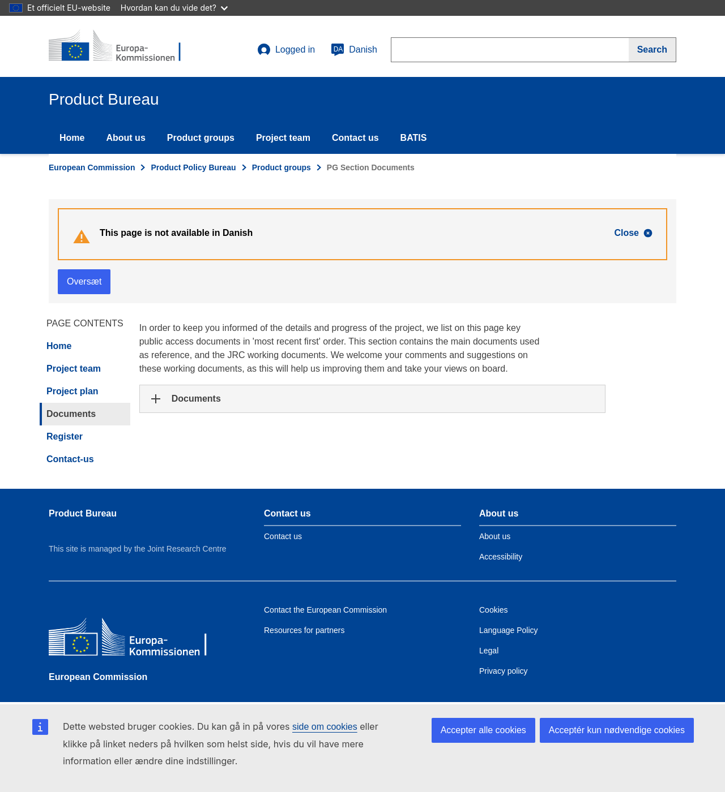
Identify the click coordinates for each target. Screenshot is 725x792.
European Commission (92, 167)
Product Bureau (83, 513)
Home (71, 138)
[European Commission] (131, 639)
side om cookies (324, 726)
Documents (71, 414)
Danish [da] (354, 50)
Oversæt (84, 281)
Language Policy (508, 630)
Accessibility (500, 556)
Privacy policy (503, 670)
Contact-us (70, 459)
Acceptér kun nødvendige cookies (617, 730)
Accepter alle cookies (483, 730)
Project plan (72, 391)
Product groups (200, 138)
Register (64, 436)
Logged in (286, 50)
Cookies (493, 609)
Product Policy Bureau (193, 167)
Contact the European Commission (325, 609)
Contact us (355, 138)
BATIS (413, 138)
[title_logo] (117, 46)
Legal (488, 650)
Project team (283, 138)
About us (125, 138)
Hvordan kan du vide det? (174, 7)
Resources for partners (304, 630)
